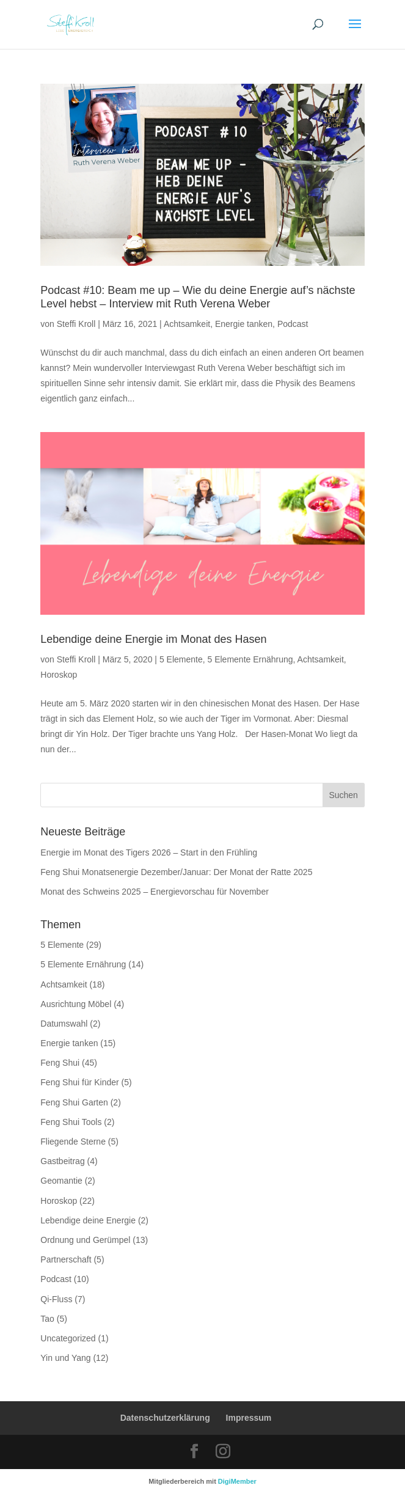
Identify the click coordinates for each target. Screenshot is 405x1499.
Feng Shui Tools (70, 1122)
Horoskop (58, 675)
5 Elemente (181, 659)
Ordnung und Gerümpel (85, 1240)
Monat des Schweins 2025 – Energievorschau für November (154, 891)
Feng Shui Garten (74, 1102)
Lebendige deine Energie (88, 1220)
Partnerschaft (65, 1259)
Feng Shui (59, 1063)
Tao (47, 1319)
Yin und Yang (65, 1358)
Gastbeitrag (62, 1161)
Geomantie (61, 1181)
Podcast (292, 324)
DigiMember (237, 1481)
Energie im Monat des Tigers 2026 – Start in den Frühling (148, 852)
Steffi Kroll (76, 324)
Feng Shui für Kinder (79, 1082)
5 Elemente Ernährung (250, 659)
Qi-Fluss (56, 1299)
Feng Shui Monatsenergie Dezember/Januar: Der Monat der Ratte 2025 (176, 872)
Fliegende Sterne (73, 1141)
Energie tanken (243, 324)
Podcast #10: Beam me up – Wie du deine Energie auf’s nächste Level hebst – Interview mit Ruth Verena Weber (197, 297)
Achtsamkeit (187, 324)
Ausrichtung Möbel (75, 1004)
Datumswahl (63, 1023)
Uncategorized (67, 1338)
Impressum (249, 1418)
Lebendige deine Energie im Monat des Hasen (153, 639)
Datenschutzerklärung (165, 1418)
